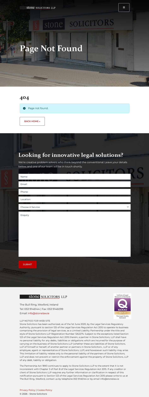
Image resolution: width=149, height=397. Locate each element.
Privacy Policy (27, 390)
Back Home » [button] (32, 121)
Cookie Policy (44, 390)
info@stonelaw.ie (38, 313)
